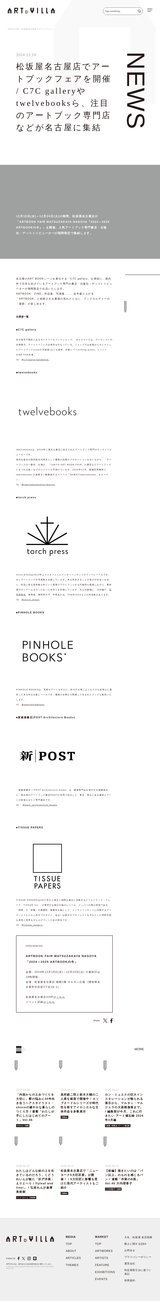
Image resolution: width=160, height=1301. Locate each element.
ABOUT (71, 1251)
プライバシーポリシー (137, 1257)
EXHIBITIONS (105, 1272)
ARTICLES (13, 29)
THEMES (72, 1265)
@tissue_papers (32, 925)
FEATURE (102, 1265)
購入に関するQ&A (135, 1244)
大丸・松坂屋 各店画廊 (138, 1237)
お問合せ (129, 1250)
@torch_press (31, 600)
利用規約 (129, 1280)
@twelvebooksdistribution (38, 484)
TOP (69, 1243)
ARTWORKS (104, 1251)
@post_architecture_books (39, 805)
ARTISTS (101, 1258)
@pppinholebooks (33, 704)
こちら (60, 997)
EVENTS (101, 1279)
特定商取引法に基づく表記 (137, 1272)
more (139, 1049)
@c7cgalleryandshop (36, 360)
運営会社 (129, 1263)
